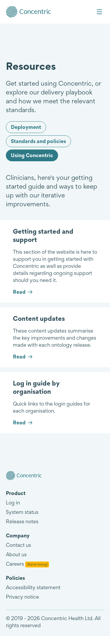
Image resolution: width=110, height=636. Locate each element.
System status (22, 512)
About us (16, 554)
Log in (13, 502)
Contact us (18, 545)
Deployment (26, 127)
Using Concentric (32, 155)
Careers (27, 563)
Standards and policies (38, 141)
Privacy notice (22, 596)
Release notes (22, 521)
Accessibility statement (33, 587)
